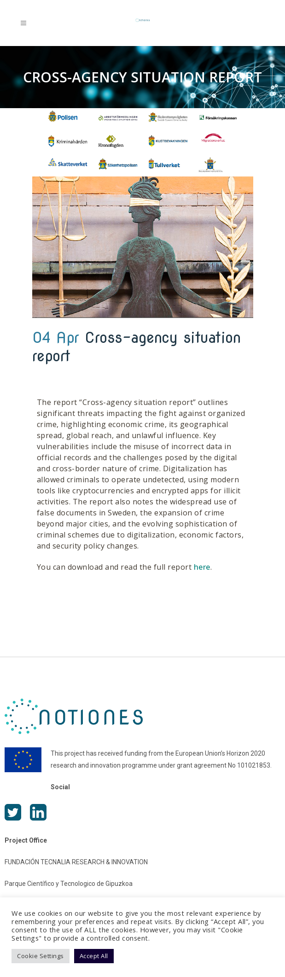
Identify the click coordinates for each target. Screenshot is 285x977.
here (202, 567)
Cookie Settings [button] (40, 956)
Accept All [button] (94, 956)
